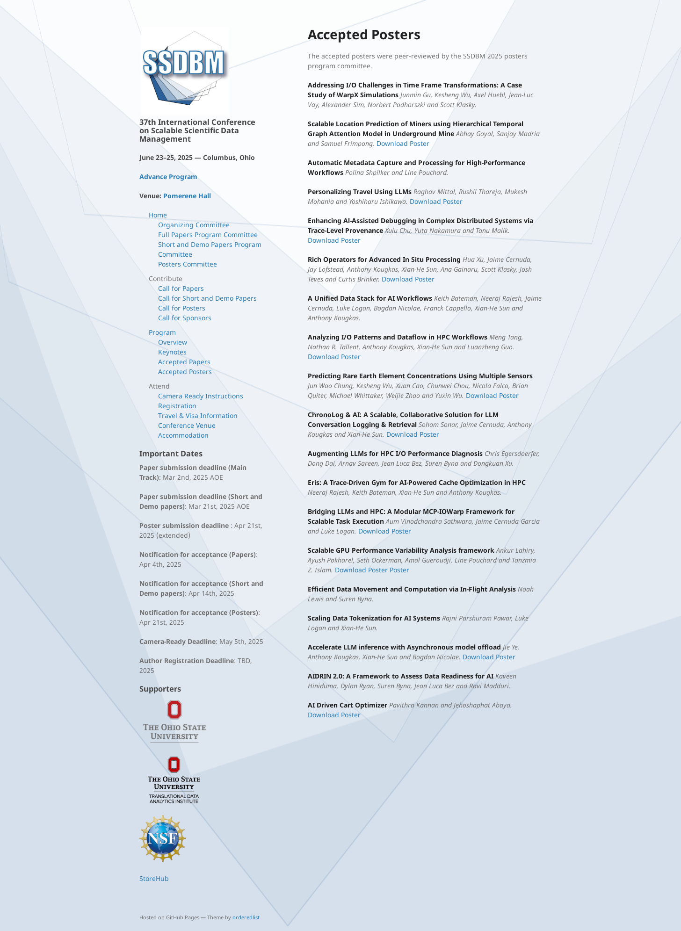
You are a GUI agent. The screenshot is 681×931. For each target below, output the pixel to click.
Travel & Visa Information (198, 415)
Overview (172, 342)
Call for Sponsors (184, 317)
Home (158, 214)
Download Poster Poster (371, 569)
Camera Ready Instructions (200, 395)
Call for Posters (181, 307)
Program (162, 332)
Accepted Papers (184, 361)
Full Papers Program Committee (208, 234)
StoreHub (154, 878)
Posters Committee (187, 264)
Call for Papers (181, 288)
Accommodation (183, 435)
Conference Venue (187, 425)
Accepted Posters (185, 371)
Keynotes (172, 351)
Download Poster (402, 143)
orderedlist (246, 917)
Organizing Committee (194, 224)
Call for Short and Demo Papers (207, 298)
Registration (177, 405)
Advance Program (168, 176)
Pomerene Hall (187, 195)
